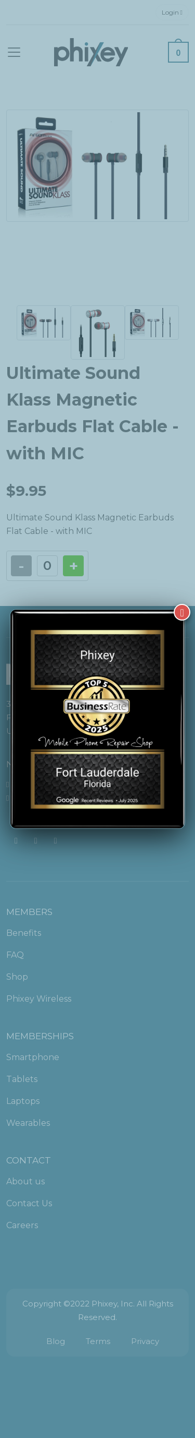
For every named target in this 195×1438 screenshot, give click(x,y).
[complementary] (119, 1380)
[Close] (182, 612)
